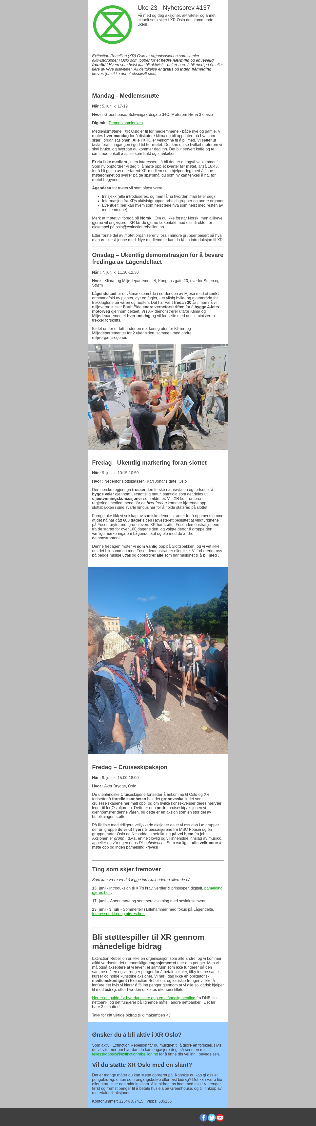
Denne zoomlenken (126, 123)
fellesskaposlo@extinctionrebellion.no (125, 1054)
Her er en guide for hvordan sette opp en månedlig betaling (144, 998)
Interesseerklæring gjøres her (118, 914)
